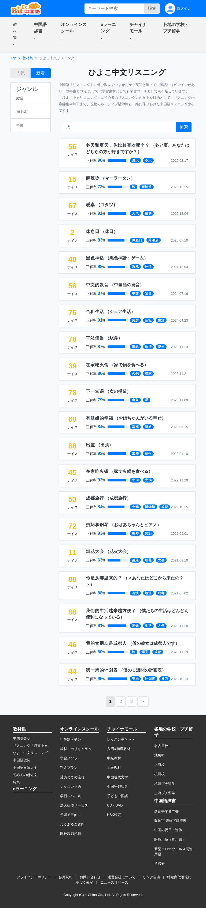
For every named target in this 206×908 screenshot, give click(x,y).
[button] (16, 34)
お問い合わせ (90, 877)
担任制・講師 (70, 739)
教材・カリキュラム (75, 749)
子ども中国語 (117, 796)
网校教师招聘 (70, 834)
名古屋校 (161, 746)
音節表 (159, 863)
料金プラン (69, 768)
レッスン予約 (70, 787)
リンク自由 (151, 877)
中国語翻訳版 (117, 787)
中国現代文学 (117, 777)
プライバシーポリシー (34, 877)
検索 (152, 8)
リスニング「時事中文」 (32, 746)
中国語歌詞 (21, 760)
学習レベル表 (70, 796)
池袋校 (159, 755)
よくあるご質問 (72, 824)
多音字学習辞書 (166, 811)
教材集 (28, 58)
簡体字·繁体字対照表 (170, 821)
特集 (16, 782)
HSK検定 (114, 815)
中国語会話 (21, 738)
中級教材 (114, 758)
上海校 (159, 765)
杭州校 (159, 774)
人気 (20, 73)
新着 (40, 73)
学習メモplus (70, 815)
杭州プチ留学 (164, 784)
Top (13, 58)
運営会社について (121, 877)
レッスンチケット (121, 739)
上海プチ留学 (164, 793)
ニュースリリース (114, 882)
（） (110, 178)
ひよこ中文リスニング (30, 753)
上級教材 (114, 768)
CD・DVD (115, 805)
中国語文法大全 (25, 768)
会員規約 (65, 877)
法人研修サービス (74, 805)
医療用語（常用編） (170, 840)
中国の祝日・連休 (168, 830)
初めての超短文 (25, 775)
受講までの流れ (72, 777)
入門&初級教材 (118, 749)
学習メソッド (70, 758)
